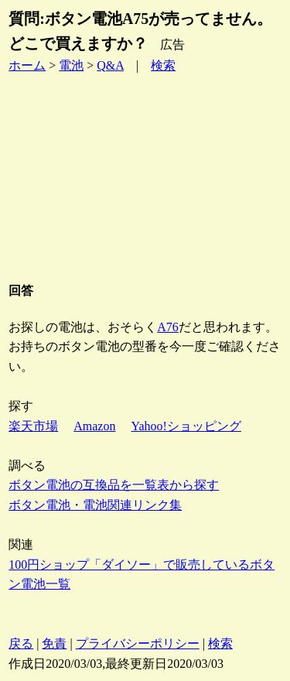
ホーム (27, 65)
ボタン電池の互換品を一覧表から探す (114, 484)
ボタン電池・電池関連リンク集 (95, 505)
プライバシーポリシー (138, 643)
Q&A (110, 65)
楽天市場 (33, 426)
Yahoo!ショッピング (186, 426)
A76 (168, 327)
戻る (21, 643)
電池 (71, 65)
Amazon (94, 426)
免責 (54, 643)
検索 (163, 65)
